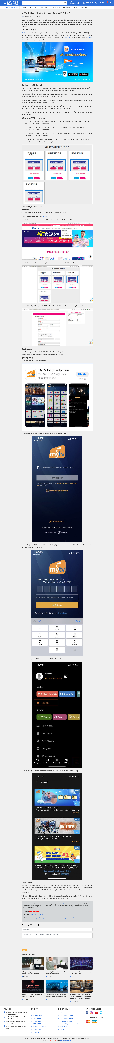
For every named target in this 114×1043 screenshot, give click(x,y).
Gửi (24, 950)
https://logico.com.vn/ (66, 918)
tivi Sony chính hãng (70, 904)
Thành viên (99, 3)
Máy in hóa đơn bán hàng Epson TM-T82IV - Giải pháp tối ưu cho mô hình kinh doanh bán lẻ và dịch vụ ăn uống (80, 996)
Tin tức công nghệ (12, 7)
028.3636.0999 (51, 1040)
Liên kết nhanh (64, 1009)
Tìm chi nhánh (88, 3)
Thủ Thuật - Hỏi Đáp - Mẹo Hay (61, 7)
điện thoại (67, 37)
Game (75, 7)
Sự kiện (23, 7)
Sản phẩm (34, 1009)
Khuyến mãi (33, 7)
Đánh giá (84, 7)
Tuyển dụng (44, 7)
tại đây (45, 216)
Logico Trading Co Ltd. (41, 918)
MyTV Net (25, 33)
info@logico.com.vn (36, 914)
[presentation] (35, 943)
